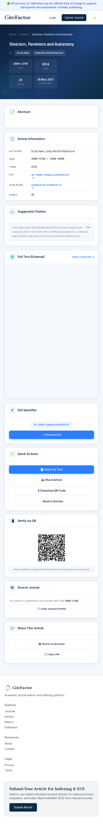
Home (12, 34)
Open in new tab (83, 256)
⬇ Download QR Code (52, 490)
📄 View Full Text (51, 469)
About (8, 742)
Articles (24, 34)
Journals (10, 710)
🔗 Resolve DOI (51, 434)
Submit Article (23, 806)
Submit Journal (74, 17)
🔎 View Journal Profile (51, 608)
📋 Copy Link (51, 653)
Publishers (11, 726)
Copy (88, 226)
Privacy (9, 764)
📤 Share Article (51, 479)
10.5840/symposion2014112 (50, 176)
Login (52, 17)
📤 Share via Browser (51, 643)
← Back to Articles (51, 501)
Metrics (9, 721)
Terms (8, 769)
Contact (9, 748)
